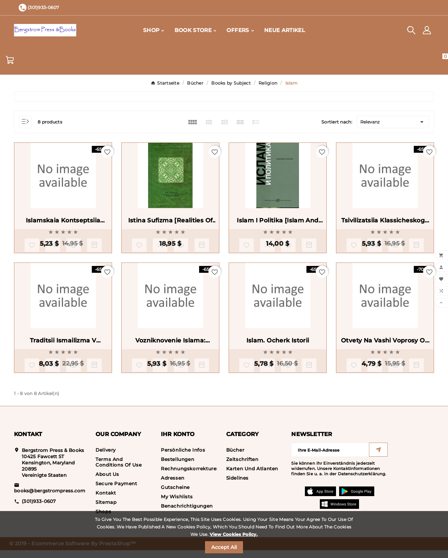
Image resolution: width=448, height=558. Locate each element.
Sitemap (106, 510)
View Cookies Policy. (234, 534)
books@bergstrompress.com (50, 498)
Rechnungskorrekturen (190, 476)
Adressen (172, 486)
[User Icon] (427, 30)
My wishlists (177, 504)
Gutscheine (175, 495)
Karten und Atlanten (252, 476)
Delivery (106, 458)
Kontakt (106, 501)
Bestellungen (177, 467)
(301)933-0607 (39, 509)
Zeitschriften (242, 467)
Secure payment (116, 491)
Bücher (235, 458)
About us (107, 482)
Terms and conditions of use (119, 470)
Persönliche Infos (183, 458)
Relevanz (393, 122)
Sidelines (237, 486)
